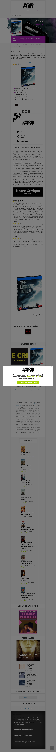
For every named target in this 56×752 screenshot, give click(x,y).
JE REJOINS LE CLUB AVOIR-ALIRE (28, 382)
